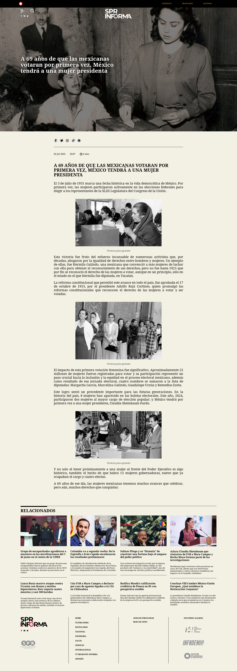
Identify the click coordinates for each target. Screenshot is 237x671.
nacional (80, 631)
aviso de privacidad (143, 618)
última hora (82, 622)
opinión (79, 659)
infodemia (80, 636)
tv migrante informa (86, 654)
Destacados (195, 3)
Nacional (215, 3)
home (78, 618)
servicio (79, 645)
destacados (81, 627)
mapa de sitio (140, 622)
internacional (83, 650)
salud (78, 640)
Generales (174, 3)
